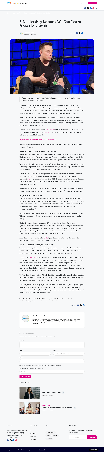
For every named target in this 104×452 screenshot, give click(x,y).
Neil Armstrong (46, 299)
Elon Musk (25, 299)
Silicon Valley (60, 299)
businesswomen (50, 432)
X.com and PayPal (57, 301)
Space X (67, 299)
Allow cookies (93, 449)
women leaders (36, 301)
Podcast (18, 8)
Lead (47, 8)
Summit (33, 8)
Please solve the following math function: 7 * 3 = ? (32, 368)
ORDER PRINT (92, 3)
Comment (22, 340)
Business (40, 8)
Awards (25, 8)
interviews (32, 257)
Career (54, 8)
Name (21, 350)
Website (22, 357)
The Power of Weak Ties (51, 392)
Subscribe (92, 437)
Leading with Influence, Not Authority (57, 408)
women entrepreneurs (52, 435)
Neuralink (53, 299)
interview (30, 179)
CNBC (46, 238)
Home (8, 13)
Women (77, 8)
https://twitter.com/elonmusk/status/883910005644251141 (38, 140)
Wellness (69, 8)
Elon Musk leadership (35, 299)
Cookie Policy (42, 450)
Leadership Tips (17, 13)
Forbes (47, 132)
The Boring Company (25, 301)
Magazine (9, 8)
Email (54, 350)
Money (61, 8)
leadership (50, 130)
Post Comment (25, 376)
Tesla (70, 299)
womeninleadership (46, 301)
